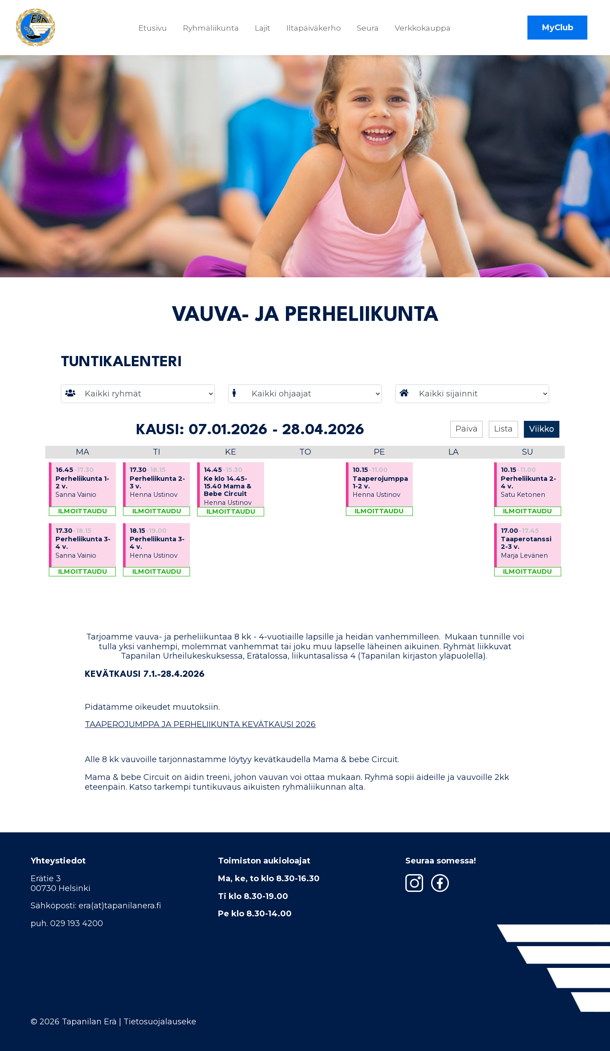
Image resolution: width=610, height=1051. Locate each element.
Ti (156, 462)
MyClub (557, 30)
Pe (379, 462)
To (305, 462)
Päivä (467, 439)
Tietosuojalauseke (159, 1022)
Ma (82, 462)
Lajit (265, 30)
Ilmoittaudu (82, 521)
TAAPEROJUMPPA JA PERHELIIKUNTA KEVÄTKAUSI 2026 (200, 734)
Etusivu (155, 30)
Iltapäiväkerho (316, 30)
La (453, 462)
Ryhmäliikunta (214, 30)
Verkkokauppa (425, 30)
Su (527, 462)
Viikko (541, 439)
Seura (370, 30)
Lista (503, 439)
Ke (230, 462)
